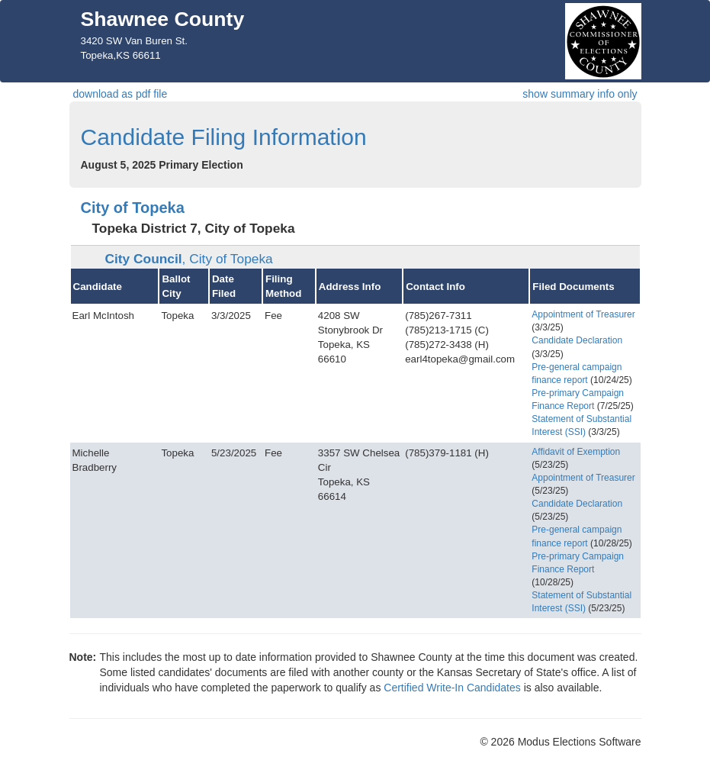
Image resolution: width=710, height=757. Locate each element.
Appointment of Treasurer (583, 314)
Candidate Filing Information (224, 137)
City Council (189, 258)
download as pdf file (120, 94)
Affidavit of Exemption (576, 451)
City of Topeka (133, 207)
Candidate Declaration (577, 340)
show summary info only (579, 94)
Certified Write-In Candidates (452, 687)
